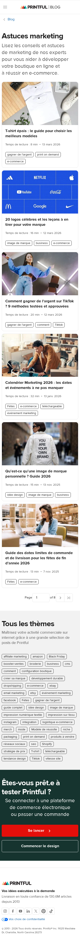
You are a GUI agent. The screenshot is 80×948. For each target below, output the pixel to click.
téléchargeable (52, 406)
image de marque (18, 243)
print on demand (48, 155)
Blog (11, 19)
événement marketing (21, 413)
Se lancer (40, 830)
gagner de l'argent (19, 155)
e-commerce (15, 161)
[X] (35, 911)
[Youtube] (20, 911)
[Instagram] (5, 911)
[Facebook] (12, 911)
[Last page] (68, 597)
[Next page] (60, 597)
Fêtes (11, 406)
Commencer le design (40, 846)
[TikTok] (51, 911)
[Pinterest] (43, 911)
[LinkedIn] (28, 911)
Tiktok (59, 325)
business (42, 243)
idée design (15, 495)
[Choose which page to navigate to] (40, 597)
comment (43, 325)
